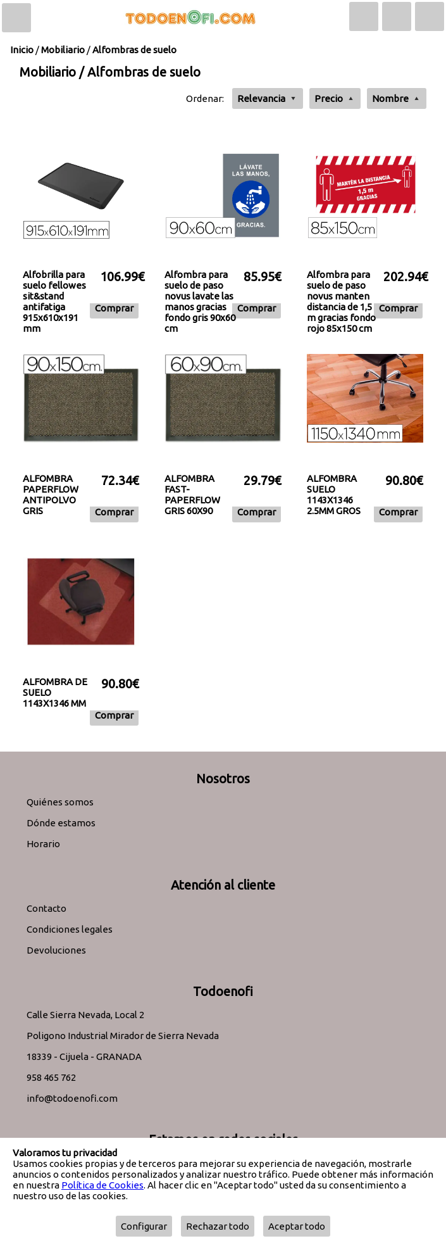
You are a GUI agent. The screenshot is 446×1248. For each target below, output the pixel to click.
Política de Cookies (102, 1185)
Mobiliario (63, 49)
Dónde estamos (61, 822)
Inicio (22, 49)
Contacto (46, 908)
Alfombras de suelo (134, 49)
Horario (43, 843)
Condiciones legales (70, 929)
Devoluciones (56, 950)
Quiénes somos (60, 802)
